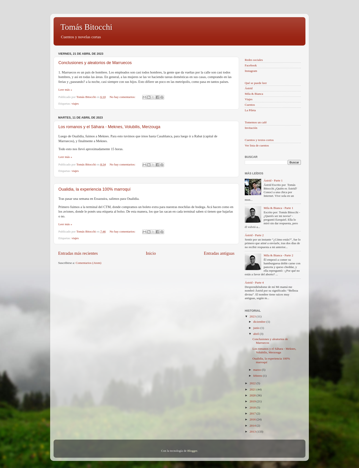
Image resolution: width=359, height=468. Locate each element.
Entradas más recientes (78, 253)
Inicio (151, 253)
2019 (253, 401)
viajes (75, 103)
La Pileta (250, 110)
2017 (253, 413)
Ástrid (249, 88)
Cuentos (250, 104)
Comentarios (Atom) (88, 263)
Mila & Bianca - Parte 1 (278, 208)
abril (256, 333)
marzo (257, 369)
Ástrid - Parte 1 (273, 180)
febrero (258, 375)
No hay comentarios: (123, 97)
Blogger (192, 450)
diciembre (259, 321)
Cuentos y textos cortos (259, 140)
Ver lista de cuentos (257, 145)
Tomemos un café (256, 122)
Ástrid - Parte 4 (254, 282)
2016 (253, 419)
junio (256, 328)
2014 (253, 425)
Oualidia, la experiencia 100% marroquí (94, 189)
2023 (253, 316)
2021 (253, 389)
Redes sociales (254, 60)
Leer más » (65, 89)
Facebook (251, 65)
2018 (253, 407)
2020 (253, 395)
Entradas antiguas (219, 253)
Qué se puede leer (256, 83)
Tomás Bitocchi (86, 27)
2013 (253, 431)
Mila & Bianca (254, 93)
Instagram (251, 71)
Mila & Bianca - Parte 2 (278, 255)
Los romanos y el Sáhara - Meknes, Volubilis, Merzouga (109, 126)
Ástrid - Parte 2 (254, 235)
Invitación (251, 128)
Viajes (249, 99)
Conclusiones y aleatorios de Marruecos (95, 62)
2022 (253, 383)
